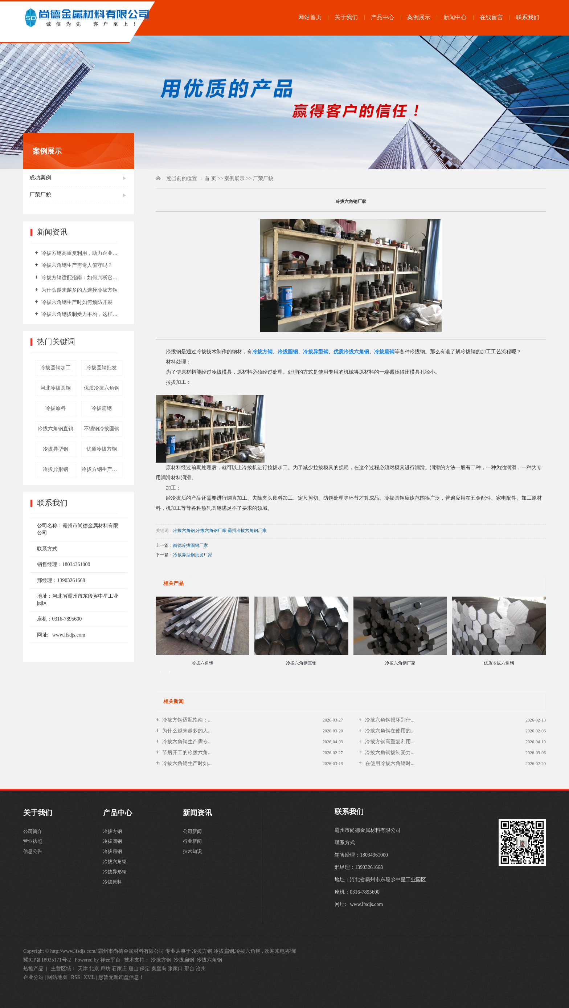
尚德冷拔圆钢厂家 (190, 545)
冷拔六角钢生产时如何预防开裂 (76, 302)
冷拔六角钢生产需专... (186, 741)
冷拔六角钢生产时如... (186, 763)
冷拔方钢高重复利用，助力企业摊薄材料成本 (81, 253)
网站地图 (58, 977)
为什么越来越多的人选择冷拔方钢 (79, 290)
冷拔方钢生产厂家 (102, 469)
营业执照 (33, 845)
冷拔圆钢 (113, 845)
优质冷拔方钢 (101, 449)
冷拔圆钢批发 (101, 367)
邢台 (189, 968)
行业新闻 (193, 845)
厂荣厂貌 (40, 195)
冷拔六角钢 (184, 530)
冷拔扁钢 (101, 408)
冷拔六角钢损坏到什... (389, 720)
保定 (145, 968)
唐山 (133, 968)
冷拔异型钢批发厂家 (192, 554)
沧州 (201, 968)
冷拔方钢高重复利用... (389, 741)
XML (89, 977)
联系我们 (527, 17)
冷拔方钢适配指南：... (186, 720)
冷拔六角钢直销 (55, 428)
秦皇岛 (159, 968)
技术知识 (193, 857)
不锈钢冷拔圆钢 (101, 428)
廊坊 (106, 968)
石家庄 (119, 968)
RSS (75, 977)
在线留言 (491, 17)
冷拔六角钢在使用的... (389, 730)
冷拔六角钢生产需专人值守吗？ (76, 265)
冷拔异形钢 (55, 469)
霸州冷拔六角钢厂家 (247, 530)
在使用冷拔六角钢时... (389, 763)
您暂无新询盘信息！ (121, 977)
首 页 (210, 178)
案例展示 (418, 17)
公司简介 (33, 833)
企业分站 (33, 977)
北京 (94, 968)
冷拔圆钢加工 (55, 367)
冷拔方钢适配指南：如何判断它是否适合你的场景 (81, 277)
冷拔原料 (55, 408)
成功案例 (40, 177)
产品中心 (382, 17)
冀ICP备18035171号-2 (47, 960)
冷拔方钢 (113, 833)
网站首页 (310, 17)
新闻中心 (455, 17)
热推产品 (33, 968)
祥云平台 (110, 960)
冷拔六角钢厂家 (211, 530)
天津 (83, 968)
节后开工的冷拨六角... (186, 752)
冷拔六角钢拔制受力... (389, 752)
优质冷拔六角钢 (101, 388)
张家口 (175, 968)
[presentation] (160, 671)
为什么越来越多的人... (186, 730)
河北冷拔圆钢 (55, 388)
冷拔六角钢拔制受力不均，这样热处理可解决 (81, 314)
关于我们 (346, 17)
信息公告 (33, 857)
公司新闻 (193, 833)
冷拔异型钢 (55, 449)
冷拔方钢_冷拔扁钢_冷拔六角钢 (186, 960)
